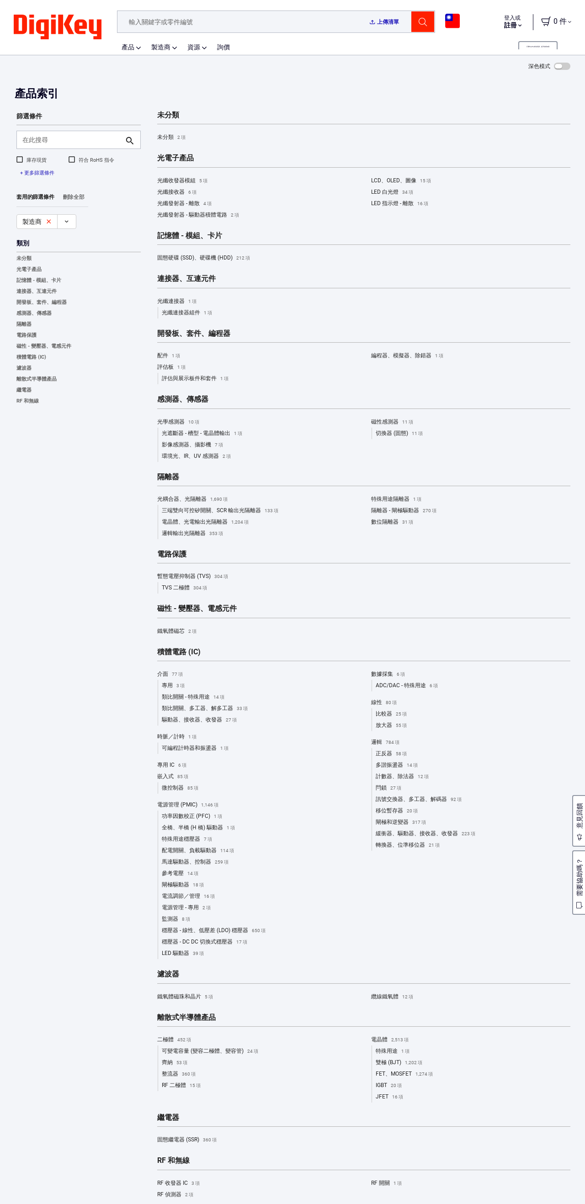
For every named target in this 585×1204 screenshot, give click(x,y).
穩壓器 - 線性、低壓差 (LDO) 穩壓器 (214, 930)
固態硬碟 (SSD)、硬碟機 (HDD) (203, 258)
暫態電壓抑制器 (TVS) (192, 576)
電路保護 (26, 335)
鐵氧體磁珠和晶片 (185, 997)
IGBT (389, 1085)
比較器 (391, 714)
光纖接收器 (177, 192)
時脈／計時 (177, 737)
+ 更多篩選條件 (37, 173)
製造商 (160, 47)
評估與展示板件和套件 (195, 378)
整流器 (179, 1074)
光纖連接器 (177, 301)
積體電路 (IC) (31, 357)
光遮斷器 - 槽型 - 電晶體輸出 (202, 433)
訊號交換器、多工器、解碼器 (419, 799)
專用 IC (171, 765)
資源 (193, 47)
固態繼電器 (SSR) (187, 1140)
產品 (128, 47)
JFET (389, 1097)
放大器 (391, 725)
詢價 (223, 47)
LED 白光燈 (392, 192)
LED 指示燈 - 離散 (399, 203)
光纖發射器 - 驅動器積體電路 (198, 215)
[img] (57, 27)
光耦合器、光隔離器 (192, 499)
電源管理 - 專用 (186, 907)
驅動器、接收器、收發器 (199, 720)
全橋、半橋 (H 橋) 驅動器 (198, 827)
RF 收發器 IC (178, 1183)
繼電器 (24, 389)
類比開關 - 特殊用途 (193, 697)
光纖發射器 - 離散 (184, 203)
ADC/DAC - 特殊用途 (407, 685)
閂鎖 (388, 788)
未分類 (24, 258)
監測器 (176, 919)
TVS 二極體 (184, 588)
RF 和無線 (27, 400)
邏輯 (385, 742)
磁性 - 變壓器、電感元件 (43, 346)
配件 (168, 355)
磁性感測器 (392, 422)
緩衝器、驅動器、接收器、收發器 (425, 833)
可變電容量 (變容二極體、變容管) (210, 1051)
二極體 (174, 1039)
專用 (173, 685)
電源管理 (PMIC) (187, 805)
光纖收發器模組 (182, 180)
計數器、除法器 (402, 776)
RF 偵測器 (175, 1194)
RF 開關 (386, 1183)
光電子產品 (29, 269)
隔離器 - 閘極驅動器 (403, 510)
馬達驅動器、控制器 (195, 862)
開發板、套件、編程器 (41, 302)
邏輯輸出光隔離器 (192, 533)
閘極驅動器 (183, 885)
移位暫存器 (397, 811)
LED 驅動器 (183, 953)
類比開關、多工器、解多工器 (205, 708)
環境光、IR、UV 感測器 (196, 456)
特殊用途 (393, 1051)
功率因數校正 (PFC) (192, 816)
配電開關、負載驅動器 (198, 850)
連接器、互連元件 (36, 291)
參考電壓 (180, 873)
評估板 (171, 367)
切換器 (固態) (399, 433)
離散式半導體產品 (36, 379)
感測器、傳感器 (34, 313)
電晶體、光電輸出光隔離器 (205, 522)
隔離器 (24, 324)
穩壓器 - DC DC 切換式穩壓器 (204, 942)
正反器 (391, 753)
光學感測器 (178, 422)
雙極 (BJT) (399, 1062)
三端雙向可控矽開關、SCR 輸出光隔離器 (220, 510)
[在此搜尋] (71, 140)
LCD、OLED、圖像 (401, 180)
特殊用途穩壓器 (187, 839)
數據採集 (388, 674)
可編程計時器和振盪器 (195, 748)
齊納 (174, 1062)
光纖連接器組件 (187, 313)
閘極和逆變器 (401, 822)
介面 (170, 674)
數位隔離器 (392, 522)
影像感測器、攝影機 (192, 445)
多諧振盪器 (397, 765)
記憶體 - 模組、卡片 (38, 280)
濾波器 (24, 368)
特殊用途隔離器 (396, 499)
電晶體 (390, 1039)
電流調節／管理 (188, 896)
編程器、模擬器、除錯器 (407, 355)
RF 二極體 (181, 1085)
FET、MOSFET (404, 1074)
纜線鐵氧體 (392, 997)
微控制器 (180, 788)
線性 (384, 702)
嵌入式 (172, 776)
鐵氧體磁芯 (177, 631)
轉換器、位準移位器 (408, 845)
